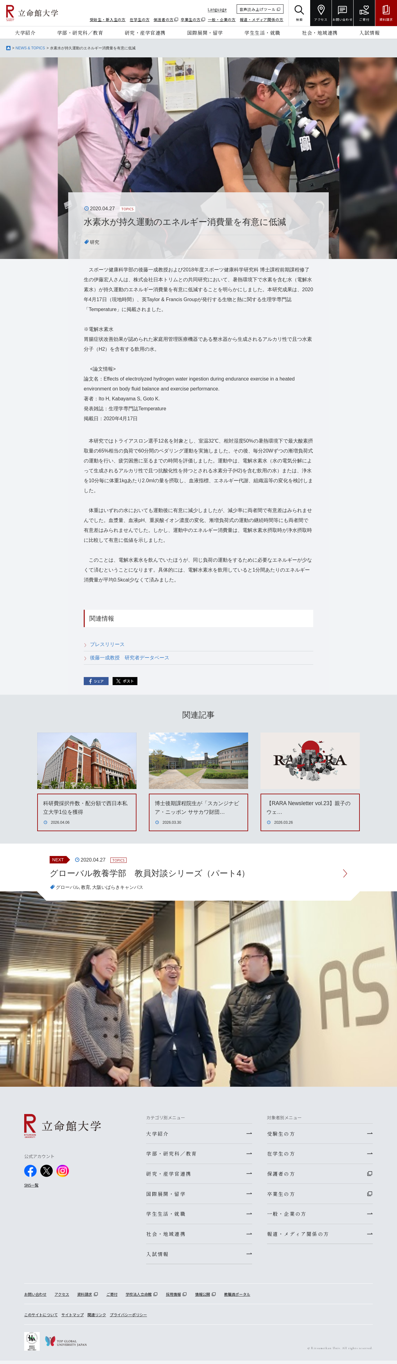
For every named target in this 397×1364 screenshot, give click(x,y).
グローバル (68, 887)
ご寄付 (112, 1297)
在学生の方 (140, 19)
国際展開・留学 (205, 32)
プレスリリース (107, 644)
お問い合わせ (35, 1297)
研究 (95, 242)
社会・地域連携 (320, 32)
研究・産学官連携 (145, 32)
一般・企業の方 (222, 19)
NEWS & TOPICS (30, 48)
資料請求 (84, 1297)
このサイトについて (41, 1318)
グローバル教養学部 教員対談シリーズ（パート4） (153, 873)
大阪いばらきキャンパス (121, 887)
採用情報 (173, 1297)
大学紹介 (25, 32)
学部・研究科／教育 (80, 32)
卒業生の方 (191, 19)
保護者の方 (164, 19)
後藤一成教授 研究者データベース (129, 657)
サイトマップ (72, 1318)
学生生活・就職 (262, 32)
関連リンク (96, 1318)
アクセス (62, 1297)
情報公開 (202, 1297)
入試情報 (369, 32)
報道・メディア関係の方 (261, 19)
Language (217, 9)
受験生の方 (281, 1134)
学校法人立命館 (139, 1297)
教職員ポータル (237, 1297)
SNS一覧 (31, 1185)
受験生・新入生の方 (108, 19)
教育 (87, 887)
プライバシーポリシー (128, 1318)
